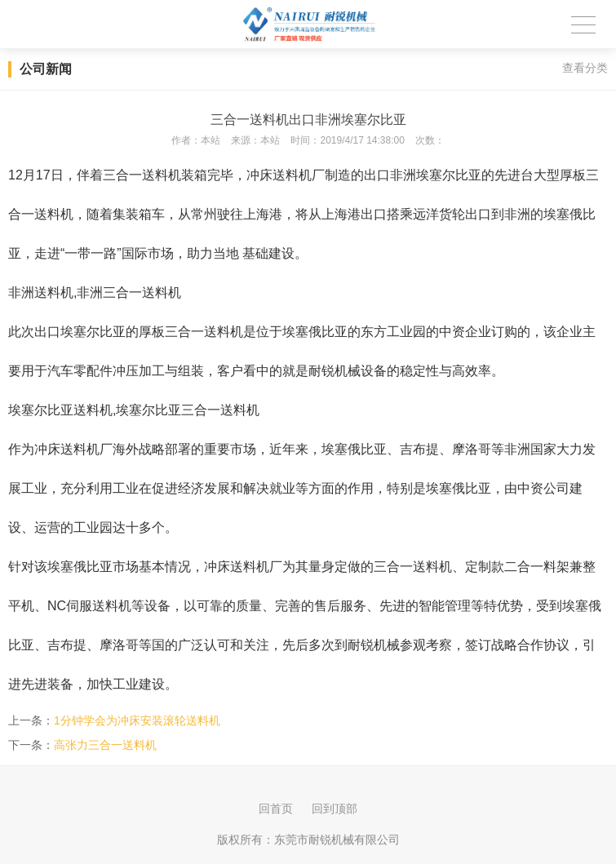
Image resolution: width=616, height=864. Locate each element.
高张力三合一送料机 (105, 744)
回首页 (276, 808)
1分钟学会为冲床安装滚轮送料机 (137, 720)
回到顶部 (334, 808)
